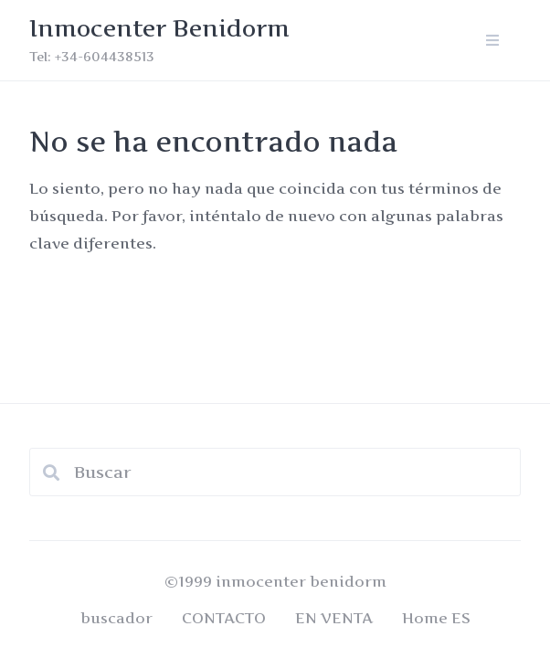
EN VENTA (334, 618)
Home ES (436, 618)
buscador (116, 618)
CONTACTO (224, 618)
